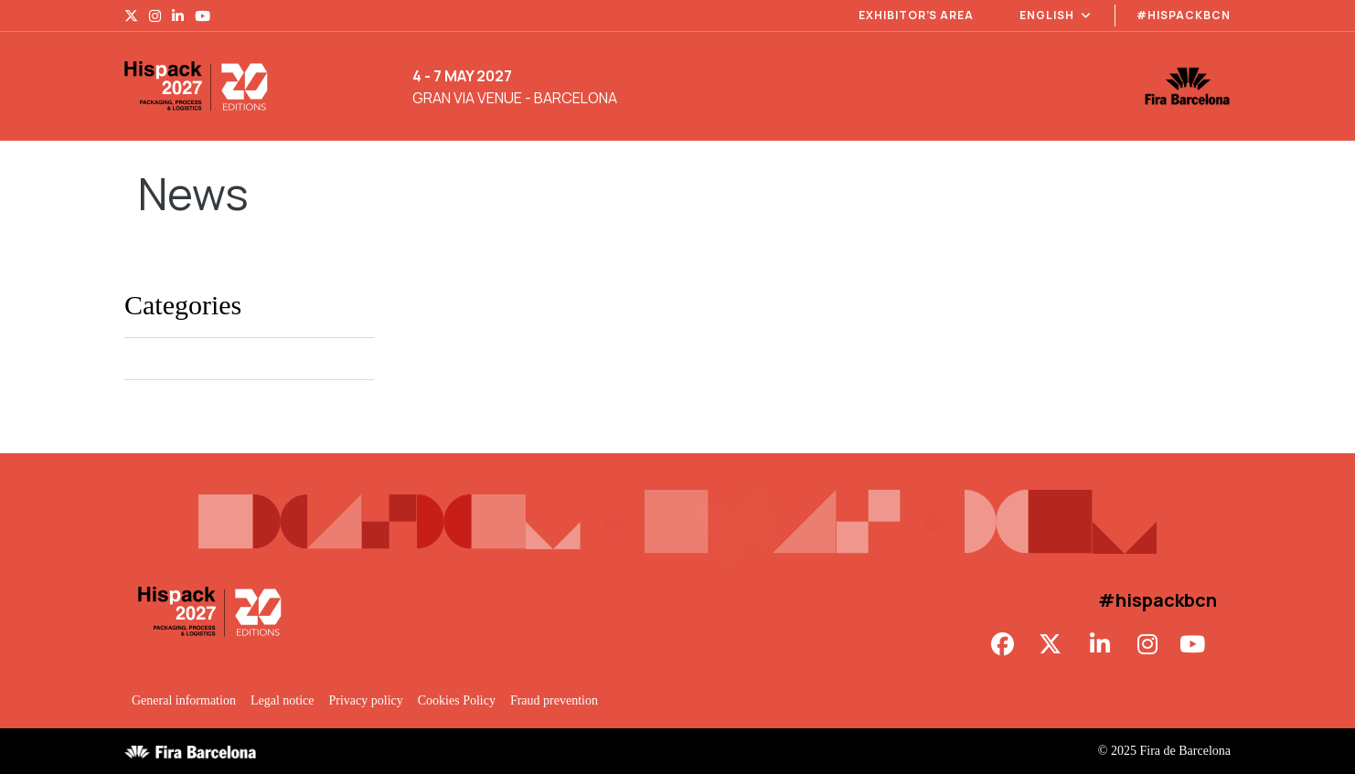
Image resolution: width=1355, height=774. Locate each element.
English (1055, 15)
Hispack (145, 359)
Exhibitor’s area (916, 15)
